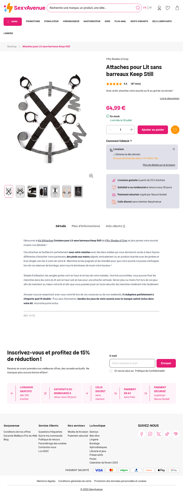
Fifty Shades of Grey (117, 59)
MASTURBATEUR (92, 21)
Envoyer (166, 363)
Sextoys (94, 431)
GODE (107, 21)
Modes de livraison (78, 431)
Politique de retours (49, 439)
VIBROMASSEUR (71, 21)
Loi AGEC (43, 451)
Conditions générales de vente (74, 481)
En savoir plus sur (140, 370)
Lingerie (94, 439)
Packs (93, 458)
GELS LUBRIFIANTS (162, 21)
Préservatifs (96, 454)
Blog (6, 439)
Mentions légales (46, 481)
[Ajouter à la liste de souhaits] (175, 129)
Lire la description (169, 98)
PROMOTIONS (33, 21)
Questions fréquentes (50, 431)
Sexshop (12, 46)
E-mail (113, 355)
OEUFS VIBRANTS (139, 21)
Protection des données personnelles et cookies (120, 481)
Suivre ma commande (50, 435)
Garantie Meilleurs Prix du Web (20, 435)
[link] (159, 8)
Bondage (95, 443)
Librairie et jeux (98, 451)
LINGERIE (8, 33)
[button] (50, 119)
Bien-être (94, 435)
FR (144, 7)
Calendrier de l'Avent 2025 (104, 462)
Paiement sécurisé (78, 435)
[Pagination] (8, 191)
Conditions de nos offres (17, 431)
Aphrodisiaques (98, 447)
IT (150, 7)
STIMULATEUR (51, 21)
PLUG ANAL (120, 21)
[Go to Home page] (24, 8)
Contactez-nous (47, 447)
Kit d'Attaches (45, 240)
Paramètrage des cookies (52, 443)
